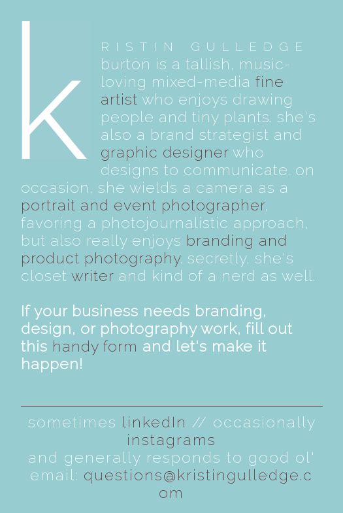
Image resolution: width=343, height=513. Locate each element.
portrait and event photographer (143, 205)
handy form (95, 346)
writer (92, 275)
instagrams (171, 439)
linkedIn (154, 422)
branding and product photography (154, 249)
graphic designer (165, 152)
